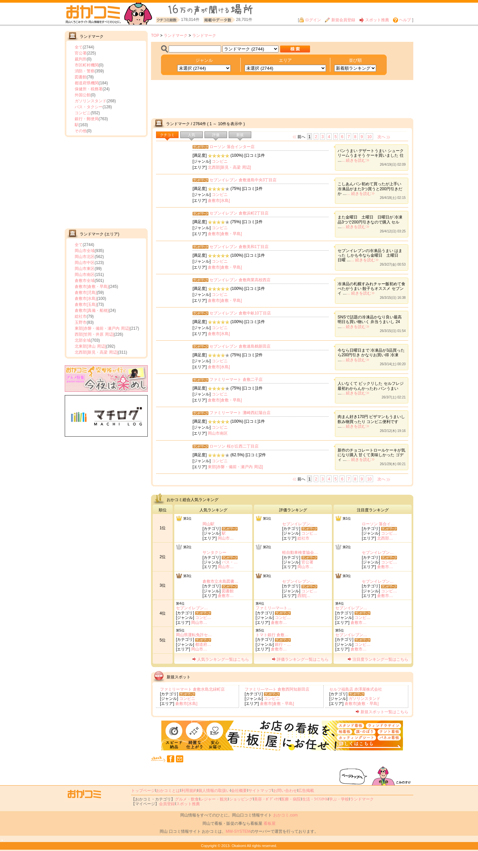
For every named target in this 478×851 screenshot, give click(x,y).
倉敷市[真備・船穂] (92, 310)
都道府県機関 (87, 83)
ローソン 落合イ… (378, 524)
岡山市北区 (85, 256)
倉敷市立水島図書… (220, 581)
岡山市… (226, 538)
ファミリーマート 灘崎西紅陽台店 (239, 412)
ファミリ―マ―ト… (273, 608)
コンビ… (309, 533)
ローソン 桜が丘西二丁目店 (233, 446)
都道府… (203, 644)
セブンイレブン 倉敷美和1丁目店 (239, 246)
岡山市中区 (85, 262)
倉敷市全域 (85, 280)
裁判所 (81, 59)
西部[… (303, 595)
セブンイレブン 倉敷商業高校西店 (239, 280)
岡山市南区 (85, 274)
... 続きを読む (355, 160)
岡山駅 (208, 524)
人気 (191, 135)
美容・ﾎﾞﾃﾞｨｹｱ (267, 799)
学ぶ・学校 (339, 799)
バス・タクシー (89, 107)
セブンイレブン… (298, 524)
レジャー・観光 (214, 799)
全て (79, 47)
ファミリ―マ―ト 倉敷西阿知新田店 (277, 689)
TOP (155, 35)
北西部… (385, 538)
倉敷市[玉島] (86, 304)
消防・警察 (85, 71)
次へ (381, 136)
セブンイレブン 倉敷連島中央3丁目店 (243, 180)
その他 (81, 130)
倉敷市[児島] (86, 292)
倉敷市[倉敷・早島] (92, 286)
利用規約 (189, 790)
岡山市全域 (85, 250)
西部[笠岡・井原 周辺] (94, 334)
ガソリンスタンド (91, 101)
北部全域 (83, 340)
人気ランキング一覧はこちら (220, 659)
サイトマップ (260, 790)
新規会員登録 (340, 20)
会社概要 (239, 790)
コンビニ (83, 113)
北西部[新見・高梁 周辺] (96, 352)
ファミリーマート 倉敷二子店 (235, 379)
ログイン (310, 20)
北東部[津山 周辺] (90, 346)
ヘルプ (402, 20)
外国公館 (83, 95)
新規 (240, 135)
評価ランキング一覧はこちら (300, 659)
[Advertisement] (106, 181)
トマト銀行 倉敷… (272, 635)
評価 (215, 135)
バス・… (230, 562)
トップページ (143, 790)
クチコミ (167, 135)
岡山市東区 (85, 268)
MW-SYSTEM (238, 831)
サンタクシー (214, 552)
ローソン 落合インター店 (231, 146)
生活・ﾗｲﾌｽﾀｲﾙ (315, 799)
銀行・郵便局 (87, 119)
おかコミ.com (285, 815)
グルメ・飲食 (187, 799)
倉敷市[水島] (86, 298)
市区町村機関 (87, 65)
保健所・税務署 (89, 89)
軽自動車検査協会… (300, 552)
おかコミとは (168, 790)
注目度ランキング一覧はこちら (378, 659)
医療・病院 (291, 799)
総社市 (81, 316)
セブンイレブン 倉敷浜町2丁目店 (239, 213)
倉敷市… (385, 566)
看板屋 (270, 823)
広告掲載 (306, 790)
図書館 (81, 77)
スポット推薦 (374, 20)
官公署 (81, 53)
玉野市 (81, 322)
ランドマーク (176, 35)
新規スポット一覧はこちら (382, 712)
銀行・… (283, 644)
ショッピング (241, 799)
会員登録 (167, 804)
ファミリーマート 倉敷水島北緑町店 (192, 689)
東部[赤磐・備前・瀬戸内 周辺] (102, 328)
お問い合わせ (285, 790)
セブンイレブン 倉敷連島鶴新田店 (239, 346)
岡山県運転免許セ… (194, 635)
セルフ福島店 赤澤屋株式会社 (355, 689)
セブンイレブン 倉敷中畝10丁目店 (240, 313)
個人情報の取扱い (214, 790)
